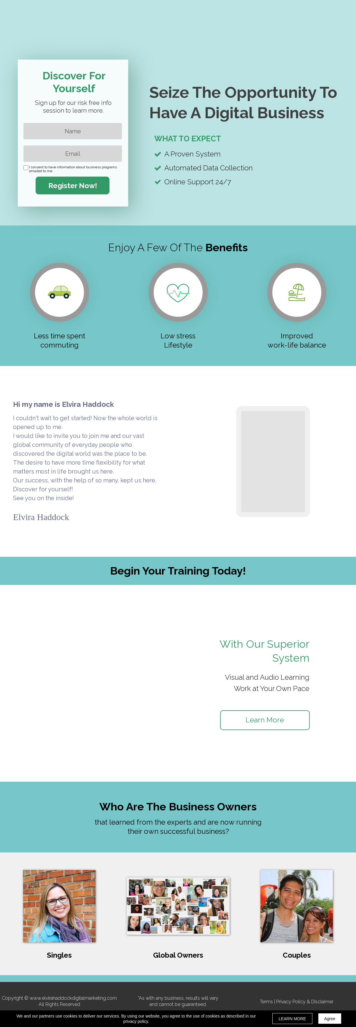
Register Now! (72, 185)
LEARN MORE (292, 1018)
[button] (265, 720)
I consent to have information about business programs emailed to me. (73, 169)
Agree (329, 1018)
